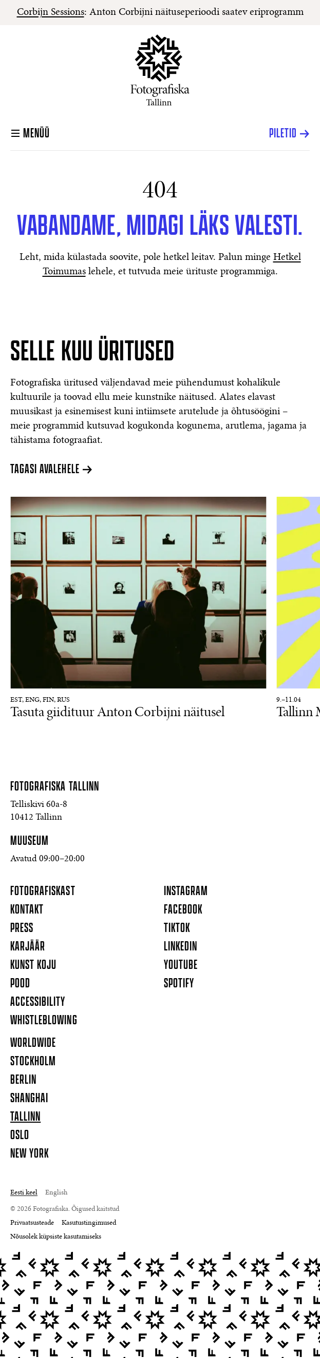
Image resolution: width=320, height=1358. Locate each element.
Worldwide (33, 1043)
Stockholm (33, 1061)
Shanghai (29, 1098)
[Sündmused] (160, 623)
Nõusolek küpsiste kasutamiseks (55, 1237)
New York (29, 1154)
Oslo (19, 1135)
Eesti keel (23, 1193)
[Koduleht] (160, 70)
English (56, 1193)
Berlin (23, 1080)
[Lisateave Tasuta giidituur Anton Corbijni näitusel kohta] (138, 609)
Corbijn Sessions (50, 12)
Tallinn (25, 1117)
